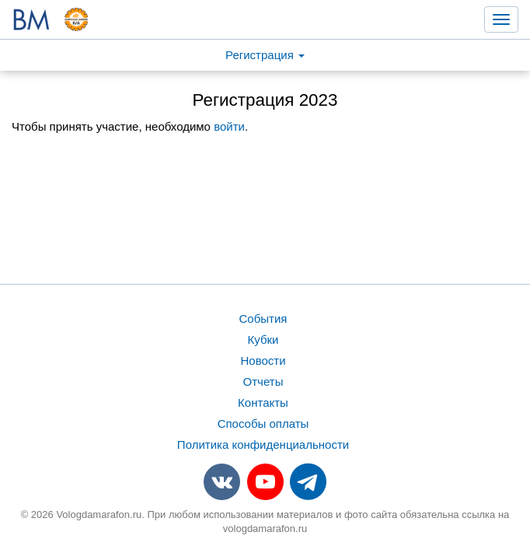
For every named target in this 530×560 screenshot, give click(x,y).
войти (229, 126)
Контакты (263, 402)
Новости (262, 360)
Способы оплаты (263, 423)
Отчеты (263, 381)
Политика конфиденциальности (263, 444)
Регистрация (265, 54)
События (263, 318)
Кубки (263, 339)
